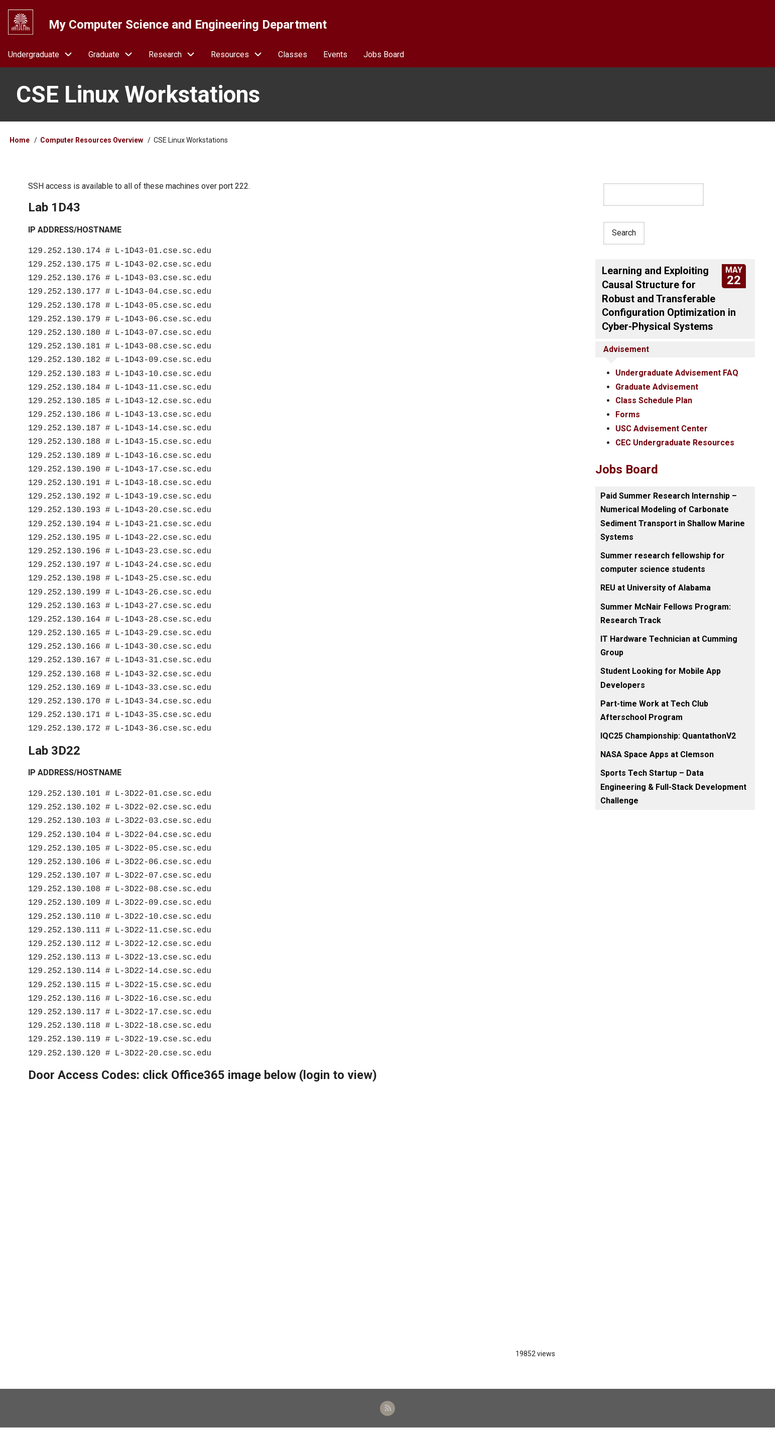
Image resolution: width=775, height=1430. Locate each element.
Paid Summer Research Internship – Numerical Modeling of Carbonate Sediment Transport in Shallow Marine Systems (672, 515)
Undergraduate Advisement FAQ (676, 373)
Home (20, 142)
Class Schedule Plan (653, 400)
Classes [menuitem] (292, 56)
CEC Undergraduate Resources (674, 441)
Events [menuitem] (335, 56)
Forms (627, 414)
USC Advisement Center (661, 428)
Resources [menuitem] (240, 56)
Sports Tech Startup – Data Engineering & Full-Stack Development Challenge (673, 785)
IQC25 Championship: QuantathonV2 (668, 735)
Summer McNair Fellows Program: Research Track (665, 612)
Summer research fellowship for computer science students (662, 561)
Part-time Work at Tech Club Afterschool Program (654, 709)
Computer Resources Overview (91, 142)
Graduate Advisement (656, 387)
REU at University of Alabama (655, 586)
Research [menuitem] (176, 56)
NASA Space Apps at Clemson (657, 753)
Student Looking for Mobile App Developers (660, 676)
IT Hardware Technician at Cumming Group (668, 644)
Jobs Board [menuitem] (383, 56)
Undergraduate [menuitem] (44, 56)
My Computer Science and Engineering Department (188, 25)
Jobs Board (626, 468)
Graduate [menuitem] (114, 56)
